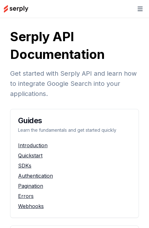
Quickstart (30, 155)
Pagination (30, 186)
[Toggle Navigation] (140, 9)
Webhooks (31, 206)
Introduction (33, 145)
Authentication (35, 176)
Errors (26, 196)
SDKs (24, 165)
